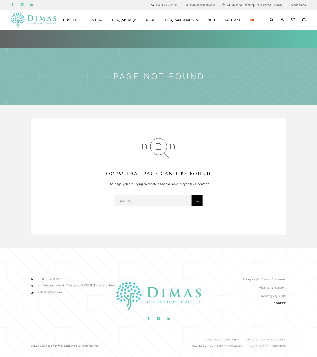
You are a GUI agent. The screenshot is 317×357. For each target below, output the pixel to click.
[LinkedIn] (31, 5)
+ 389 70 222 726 (167, 5)
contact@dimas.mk (202, 4)
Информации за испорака (266, 339)
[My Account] (282, 20)
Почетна (71, 20)
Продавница (124, 20)
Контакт (233, 20)
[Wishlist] (293, 20)
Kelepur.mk (70, 345)
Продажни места (181, 20)
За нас (96, 20)
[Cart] (304, 20)
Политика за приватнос (268, 346)
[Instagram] (22, 5)
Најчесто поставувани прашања (217, 346)
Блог (150, 20)
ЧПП (211, 20)
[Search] (271, 20)
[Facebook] (13, 5)
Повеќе (280, 303)
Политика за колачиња (221, 339)
